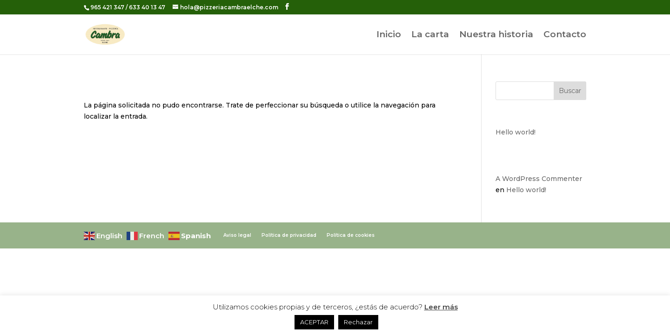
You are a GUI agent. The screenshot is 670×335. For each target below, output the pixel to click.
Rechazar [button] (358, 322)
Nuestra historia (496, 35)
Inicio (388, 35)
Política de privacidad (288, 235)
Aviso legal (237, 235)
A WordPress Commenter (539, 178)
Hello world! (516, 132)
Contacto (564, 35)
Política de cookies (351, 235)
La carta (430, 35)
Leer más (441, 306)
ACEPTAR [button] (314, 322)
